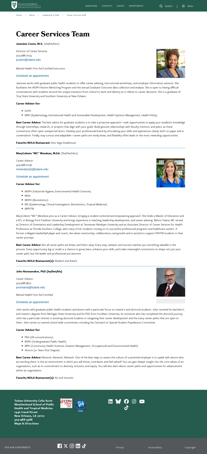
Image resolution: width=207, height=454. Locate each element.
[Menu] (183, 6)
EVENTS (120, 5)
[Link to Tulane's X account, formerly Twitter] (66, 446)
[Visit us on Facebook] (59, 446)
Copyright (190, 447)
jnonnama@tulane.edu (30, 287)
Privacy (120, 447)
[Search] (165, 6)
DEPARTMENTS (136, 5)
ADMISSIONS (91, 5)
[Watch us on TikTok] (84, 446)
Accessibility (155, 447)
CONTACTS (107, 5)
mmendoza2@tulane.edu (32, 169)
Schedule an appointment (32, 75)
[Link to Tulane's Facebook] (72, 446)
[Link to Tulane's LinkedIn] (78, 446)
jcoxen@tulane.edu (28, 59)
